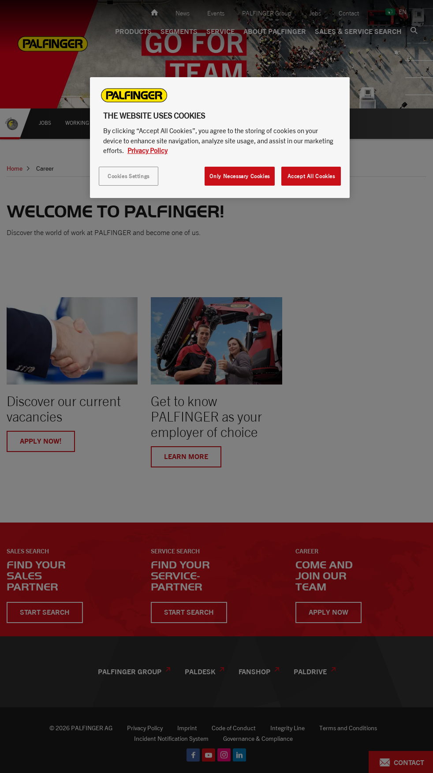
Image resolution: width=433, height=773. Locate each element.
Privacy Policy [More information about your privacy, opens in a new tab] (147, 150)
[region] (220, 137)
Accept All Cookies (311, 176)
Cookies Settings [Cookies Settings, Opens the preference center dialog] (128, 176)
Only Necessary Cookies (239, 176)
